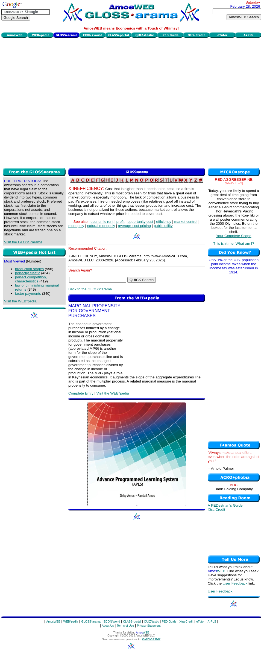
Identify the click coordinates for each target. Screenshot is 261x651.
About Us (108, 625)
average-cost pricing (134, 226)
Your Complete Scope (233, 236)
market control (185, 222)
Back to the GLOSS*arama (90, 289)
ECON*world (112, 621)
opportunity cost (140, 222)
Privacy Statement (148, 625)
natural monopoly (101, 226)
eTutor (200, 621)
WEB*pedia (70, 621)
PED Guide (169, 621)
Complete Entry (80, 393)
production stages (29, 269)
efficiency (163, 222)
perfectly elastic (27, 273)
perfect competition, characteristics (31, 279)
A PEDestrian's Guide (225, 505)
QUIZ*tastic (151, 621)
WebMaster (151, 639)
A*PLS (211, 621)
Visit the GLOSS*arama (23, 242)
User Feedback (235, 583)
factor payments (28, 293)
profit (120, 222)
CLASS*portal (132, 621)
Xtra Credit (216, 509)
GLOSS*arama (91, 621)
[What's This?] (234, 183)
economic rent (101, 222)
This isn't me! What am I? (233, 243)
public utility (163, 226)
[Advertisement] (63, 102)
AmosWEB (53, 621)
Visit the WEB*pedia (20, 301)
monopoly (76, 226)
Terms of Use (125, 625)
